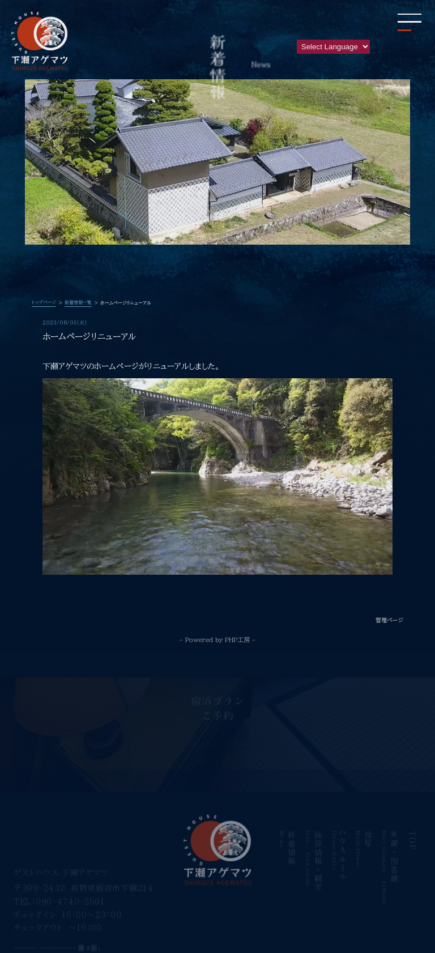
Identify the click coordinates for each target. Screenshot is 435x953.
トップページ (44, 302)
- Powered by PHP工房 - (217, 639)
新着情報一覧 (78, 302)
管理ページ (389, 620)
